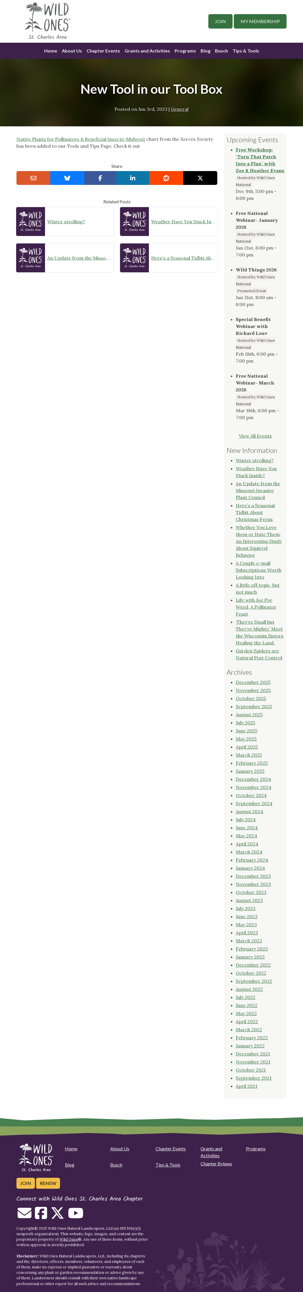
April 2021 (246, 1086)
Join (220, 21)
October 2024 (251, 795)
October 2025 (251, 698)
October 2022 (251, 973)
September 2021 (254, 1078)
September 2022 (254, 981)
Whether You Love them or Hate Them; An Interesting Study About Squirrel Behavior (259, 541)
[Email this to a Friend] (33, 178)
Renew (48, 1183)
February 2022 (252, 1037)
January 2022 (250, 1046)
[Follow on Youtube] (76, 1216)
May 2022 (246, 1013)
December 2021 (253, 1054)
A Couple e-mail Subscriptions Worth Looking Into (258, 570)
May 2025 (246, 739)
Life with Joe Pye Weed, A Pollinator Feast (256, 607)
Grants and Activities (147, 50)
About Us (72, 50)
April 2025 (247, 747)
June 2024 (247, 827)
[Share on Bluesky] (67, 178)
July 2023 (245, 908)
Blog (205, 50)
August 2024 (249, 811)
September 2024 (254, 803)
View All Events (255, 436)
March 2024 (249, 852)
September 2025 (254, 706)
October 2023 (251, 892)
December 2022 (253, 965)
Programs (185, 50)
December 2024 (253, 779)
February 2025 (252, 763)
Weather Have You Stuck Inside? (183, 221)
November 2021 (253, 1062)
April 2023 (247, 932)
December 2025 (253, 682)
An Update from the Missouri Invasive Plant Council (79, 258)
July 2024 (246, 819)
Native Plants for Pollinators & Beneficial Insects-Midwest (80, 139)
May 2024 (246, 836)
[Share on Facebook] (100, 178)
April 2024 (247, 844)
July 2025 (245, 722)
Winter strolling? (66, 221)
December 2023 (253, 876)
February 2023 (252, 949)
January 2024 (250, 868)
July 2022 (245, 997)
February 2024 (252, 860)
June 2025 (246, 731)
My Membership (260, 21)
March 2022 (249, 1029)
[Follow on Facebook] (41, 1216)
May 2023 (246, 924)
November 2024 (253, 787)
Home (50, 50)
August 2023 (249, 900)
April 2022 (247, 1021)
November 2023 (253, 884)
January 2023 (250, 957)
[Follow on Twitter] (57, 1216)
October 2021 (251, 1070)
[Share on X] (200, 178)
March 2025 (249, 755)
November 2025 (253, 690)
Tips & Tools (246, 50)
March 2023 (249, 941)
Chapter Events (103, 50)
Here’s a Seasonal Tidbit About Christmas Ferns (183, 258)
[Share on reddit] (166, 178)
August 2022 (249, 989)
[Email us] (24, 1216)
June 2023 (246, 916)
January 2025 (250, 771)
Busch (221, 50)
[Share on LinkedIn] (132, 178)
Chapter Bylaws (216, 1163)
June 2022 (246, 1005)
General (179, 109)
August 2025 (249, 714)
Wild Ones (68, 1239)
